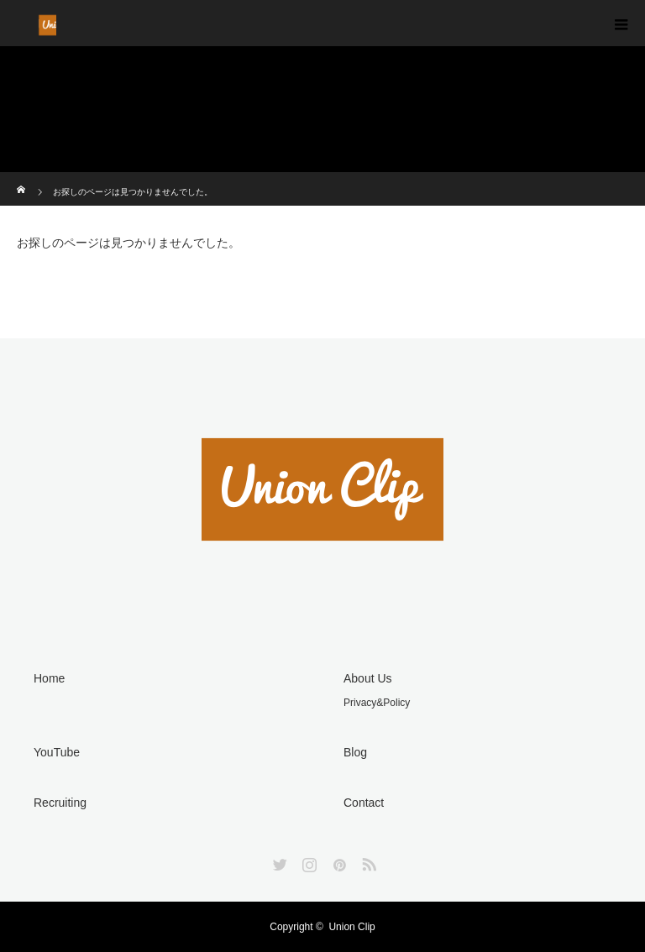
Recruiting (60, 802)
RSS (367, 861)
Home (49, 678)
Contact (363, 802)
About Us (367, 678)
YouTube (57, 752)
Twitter (278, 861)
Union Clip (351, 927)
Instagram (307, 861)
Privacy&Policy (376, 703)
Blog (355, 752)
